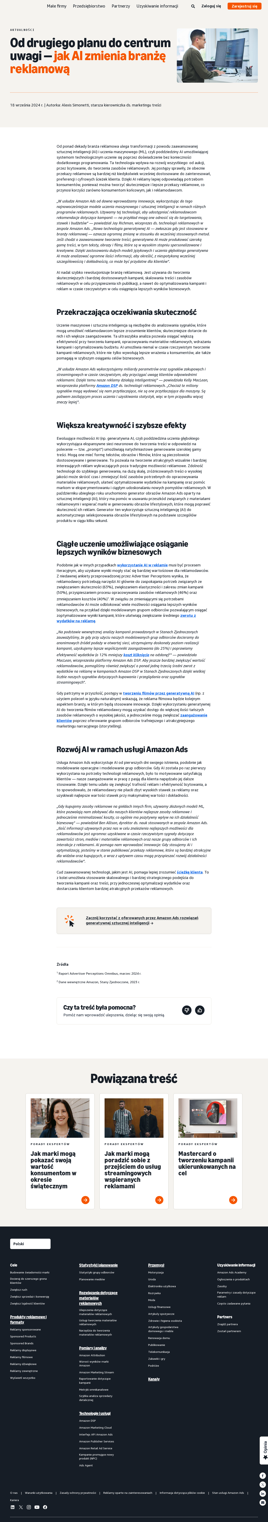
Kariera (14, 1500)
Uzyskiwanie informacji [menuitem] (236, 1265)
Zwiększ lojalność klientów (27, 1303)
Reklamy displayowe (23, 1350)
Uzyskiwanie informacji (157, 6)
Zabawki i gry (156, 1358)
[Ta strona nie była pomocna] (187, 1010)
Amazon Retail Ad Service (95, 1448)
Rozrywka (154, 1293)
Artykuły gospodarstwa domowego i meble (163, 1329)
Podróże (153, 1365)
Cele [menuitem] (13, 1265)
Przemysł (156, 1265)
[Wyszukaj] (193, 6)
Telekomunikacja (159, 1351)
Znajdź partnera (227, 1324)
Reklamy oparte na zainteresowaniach (127, 1492)
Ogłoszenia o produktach (233, 1279)
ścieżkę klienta (190, 872)
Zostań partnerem (229, 1331)
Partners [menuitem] (224, 1316)
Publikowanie (156, 1345)
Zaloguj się (211, 6)
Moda (151, 1300)
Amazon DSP (87, 1420)
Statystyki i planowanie (98, 1265)
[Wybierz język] (30, 1244)
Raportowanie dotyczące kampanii (95, 1380)
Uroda (152, 1279)
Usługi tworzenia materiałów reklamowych (98, 1322)
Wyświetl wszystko (22, 1377)
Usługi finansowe (159, 1307)
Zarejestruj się (244, 6)
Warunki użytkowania (38, 1492)
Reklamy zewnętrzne (24, 1371)
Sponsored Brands (22, 1343)
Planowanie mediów (92, 1279)
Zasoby (222, 1286)
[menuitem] (30, 1365)
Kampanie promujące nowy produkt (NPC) (96, 1456)
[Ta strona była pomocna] (200, 1010)
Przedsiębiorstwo (89, 6)
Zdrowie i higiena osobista (165, 1320)
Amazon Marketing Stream (96, 1372)
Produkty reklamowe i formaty (28, 1319)
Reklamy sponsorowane (25, 1329)
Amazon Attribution (92, 1355)
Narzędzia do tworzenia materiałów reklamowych (95, 1332)
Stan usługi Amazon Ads (228, 1492)
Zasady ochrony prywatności (78, 1492)
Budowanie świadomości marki (29, 1272)
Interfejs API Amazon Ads (96, 1434)
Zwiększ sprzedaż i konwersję (29, 1296)
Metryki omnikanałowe (93, 1389)
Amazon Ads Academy (231, 1272)
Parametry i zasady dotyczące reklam (236, 1294)
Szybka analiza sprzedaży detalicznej (95, 1398)
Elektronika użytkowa (162, 1286)
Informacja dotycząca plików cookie (182, 1492)
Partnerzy (121, 6)
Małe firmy (56, 6)
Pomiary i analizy (93, 1348)
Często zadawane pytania (233, 1303)
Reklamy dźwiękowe (23, 1364)
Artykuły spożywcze (161, 1313)
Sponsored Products (23, 1336)
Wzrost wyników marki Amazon (94, 1363)
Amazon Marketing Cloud (95, 1427)
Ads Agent (86, 1465)
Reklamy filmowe (21, 1357)
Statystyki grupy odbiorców (96, 1272)
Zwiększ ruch (18, 1289)
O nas (14, 1492)
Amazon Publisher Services (96, 1441)
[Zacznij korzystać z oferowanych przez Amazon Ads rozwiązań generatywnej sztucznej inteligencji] (146, 921)
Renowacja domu (159, 1338)
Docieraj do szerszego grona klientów (28, 1280)
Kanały (154, 1379)
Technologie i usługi (94, 1413)
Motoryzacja (156, 1272)
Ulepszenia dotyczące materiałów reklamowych (95, 1312)
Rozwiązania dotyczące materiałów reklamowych (98, 1298)
